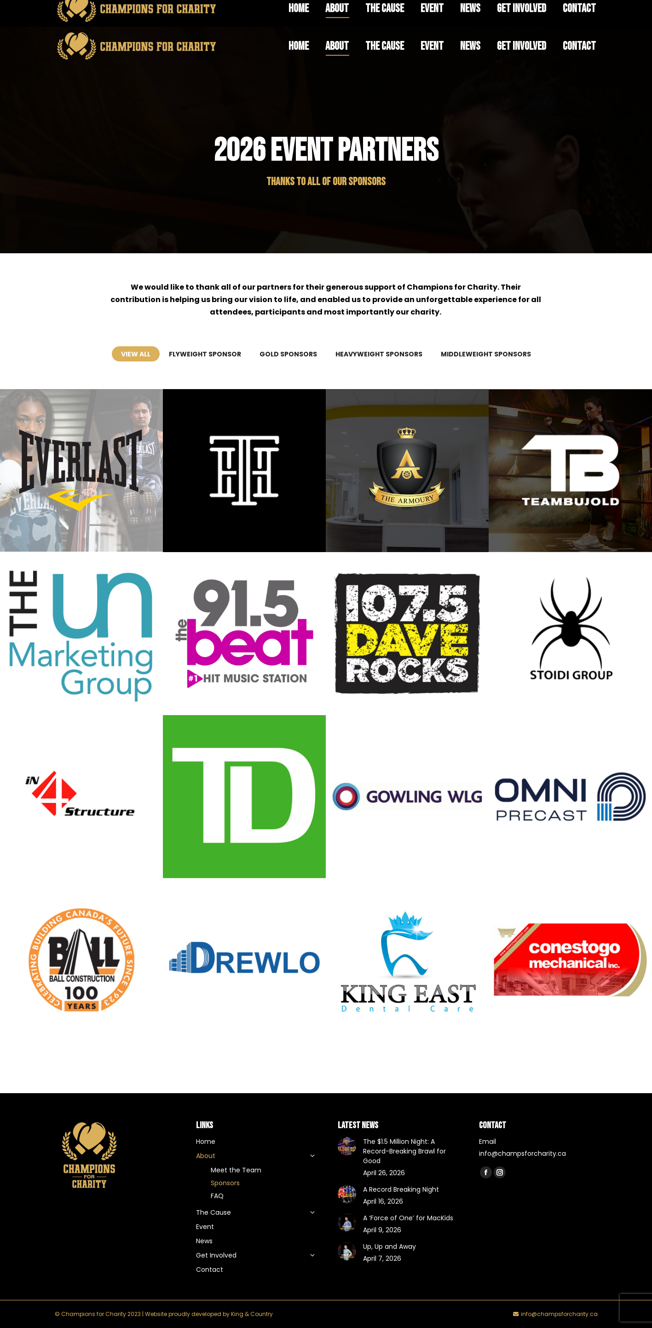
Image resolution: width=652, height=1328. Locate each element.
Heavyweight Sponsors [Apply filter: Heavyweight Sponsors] (378, 354)
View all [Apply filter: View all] (135, 354)
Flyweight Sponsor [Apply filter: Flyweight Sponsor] (205, 354)
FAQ (428, 11)
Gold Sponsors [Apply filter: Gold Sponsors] (288, 354)
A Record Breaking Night (401, 1189)
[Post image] (407, 470)
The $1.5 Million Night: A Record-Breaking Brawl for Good (404, 1151)
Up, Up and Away (389, 1246)
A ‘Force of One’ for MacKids (408, 1218)
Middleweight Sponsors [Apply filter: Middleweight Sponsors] (486, 354)
